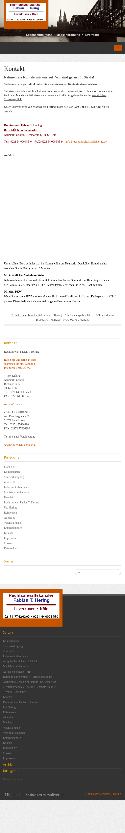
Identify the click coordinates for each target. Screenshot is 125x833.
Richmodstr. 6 (34, 134)
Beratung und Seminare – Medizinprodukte (27, 676)
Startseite (9, 466)
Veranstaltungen (13, 522)
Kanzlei (8, 497)
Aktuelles (9, 517)
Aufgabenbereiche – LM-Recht (20, 661)
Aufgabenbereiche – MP (17, 671)
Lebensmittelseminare (16, 487)
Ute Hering (10, 507)
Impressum (10, 538)
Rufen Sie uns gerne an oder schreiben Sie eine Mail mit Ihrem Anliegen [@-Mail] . (20, 363)
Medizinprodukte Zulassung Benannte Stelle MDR (31, 686)
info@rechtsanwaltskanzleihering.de (86, 141)
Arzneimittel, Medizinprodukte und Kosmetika (29, 681)
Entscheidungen (13, 527)
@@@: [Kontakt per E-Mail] (20, 444)
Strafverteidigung (14, 477)
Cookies (8, 543)
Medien (7, 722)
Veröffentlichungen (14, 732)
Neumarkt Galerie (14, 134)
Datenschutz (11, 548)
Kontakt (8, 533)
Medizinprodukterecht (16, 492)
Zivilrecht (9, 482)
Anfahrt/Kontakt (13, 404)
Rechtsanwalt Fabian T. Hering (21, 502)
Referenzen (10, 512)
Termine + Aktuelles (14, 691)
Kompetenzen (12, 471)
